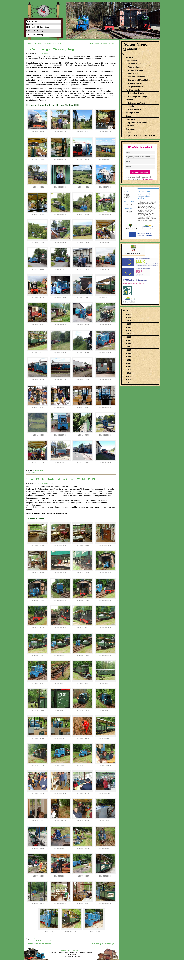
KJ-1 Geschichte (133, 90)
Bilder (128, 116)
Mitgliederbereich (135, 87)
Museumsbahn (134, 64)
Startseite (130, 57)
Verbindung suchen (140, 172)
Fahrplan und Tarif (136, 103)
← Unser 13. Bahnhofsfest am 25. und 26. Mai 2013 (43, 43)
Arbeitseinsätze (134, 109)
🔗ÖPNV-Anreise (147, 179)
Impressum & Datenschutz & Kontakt (142, 135)
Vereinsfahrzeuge (135, 67)
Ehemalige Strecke (136, 93)
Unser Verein (131, 60)
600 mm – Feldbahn (136, 77)
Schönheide (34, 472)
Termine (129, 100)
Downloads (130, 129)
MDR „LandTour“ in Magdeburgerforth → (102, 43)
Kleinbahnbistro (135, 83)
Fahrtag (40, 31)
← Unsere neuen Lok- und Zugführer (38, 944)
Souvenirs (130, 126)
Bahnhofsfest (34, 941)
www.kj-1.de (65, 951)
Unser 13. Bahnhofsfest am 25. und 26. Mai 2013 (60, 479)
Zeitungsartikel (132, 113)
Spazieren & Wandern (137, 122)
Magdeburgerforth (45, 941)
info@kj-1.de (77, 951)
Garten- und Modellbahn (139, 80)
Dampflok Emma (135, 70)
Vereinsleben (38, 470)
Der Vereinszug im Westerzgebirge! (51, 49)
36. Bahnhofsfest (43, 27)
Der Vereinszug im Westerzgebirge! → (103, 944)
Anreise (131, 106)
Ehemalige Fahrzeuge (137, 96)
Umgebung (130, 119)
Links (128, 132)
